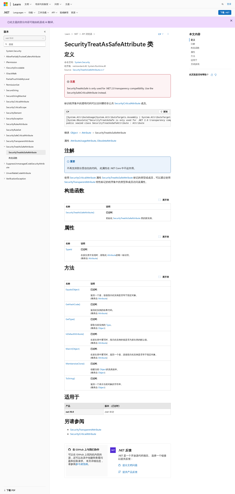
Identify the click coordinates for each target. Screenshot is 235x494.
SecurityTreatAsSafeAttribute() (80, 212)
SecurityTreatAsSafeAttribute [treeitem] (23, 152)
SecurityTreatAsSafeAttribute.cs (87, 69)
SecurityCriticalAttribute (127, 103)
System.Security (82, 62)
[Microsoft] (6, 4)
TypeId (69, 249)
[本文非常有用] (212, 75)
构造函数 (195, 47)
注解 (193, 43)
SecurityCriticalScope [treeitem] (16, 107)
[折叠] (45, 31)
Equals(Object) (72, 289)
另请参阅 (195, 64)
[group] (117, 120)
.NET (76, 33)
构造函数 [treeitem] (13, 157)
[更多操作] (168, 34)
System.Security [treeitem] (13, 50)
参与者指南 (82, 464)
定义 (193, 39)
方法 (193, 56)
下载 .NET (225, 12)
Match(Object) (73, 348)
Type (108, 324)
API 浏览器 (87, 33)
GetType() (70, 319)
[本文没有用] (215, 75)
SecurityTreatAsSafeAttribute (117, 177)
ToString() (70, 378)
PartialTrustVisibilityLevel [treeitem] (17, 79)
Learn (67, 33)
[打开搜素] (223, 4)
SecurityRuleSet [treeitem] (13, 129)
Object (74, 132)
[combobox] (25, 38)
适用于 (194, 60)
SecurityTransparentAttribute (79, 181)
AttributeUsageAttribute (83, 140)
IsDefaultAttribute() (75, 333)
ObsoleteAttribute (106, 140)
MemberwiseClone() (75, 363)
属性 (193, 51)
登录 (229, 3)
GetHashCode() (73, 304)
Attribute (86, 132)
